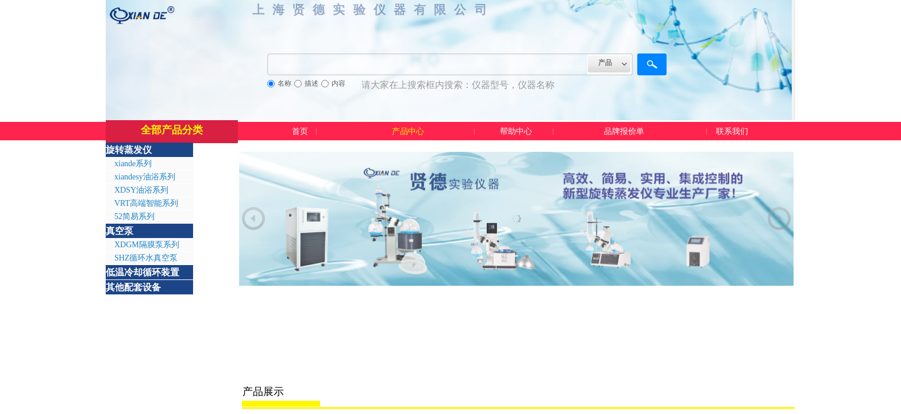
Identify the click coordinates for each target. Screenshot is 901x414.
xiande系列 (133, 163)
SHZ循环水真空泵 (146, 258)
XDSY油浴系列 (141, 190)
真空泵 (119, 231)
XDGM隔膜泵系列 (146, 244)
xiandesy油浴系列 (144, 176)
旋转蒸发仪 (129, 150)
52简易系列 (134, 216)
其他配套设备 (133, 287)
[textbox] (427, 64)
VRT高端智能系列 (146, 203)
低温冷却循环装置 (142, 272)
